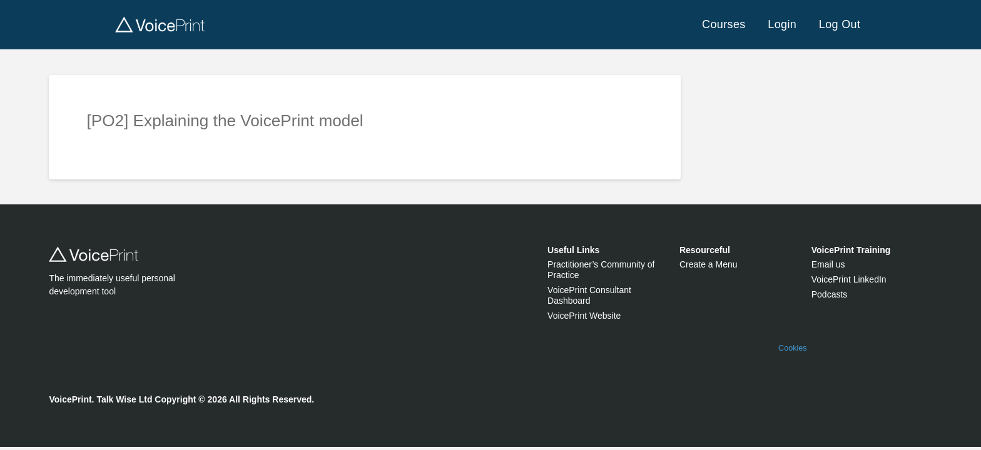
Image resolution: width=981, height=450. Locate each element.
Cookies (792, 348)
